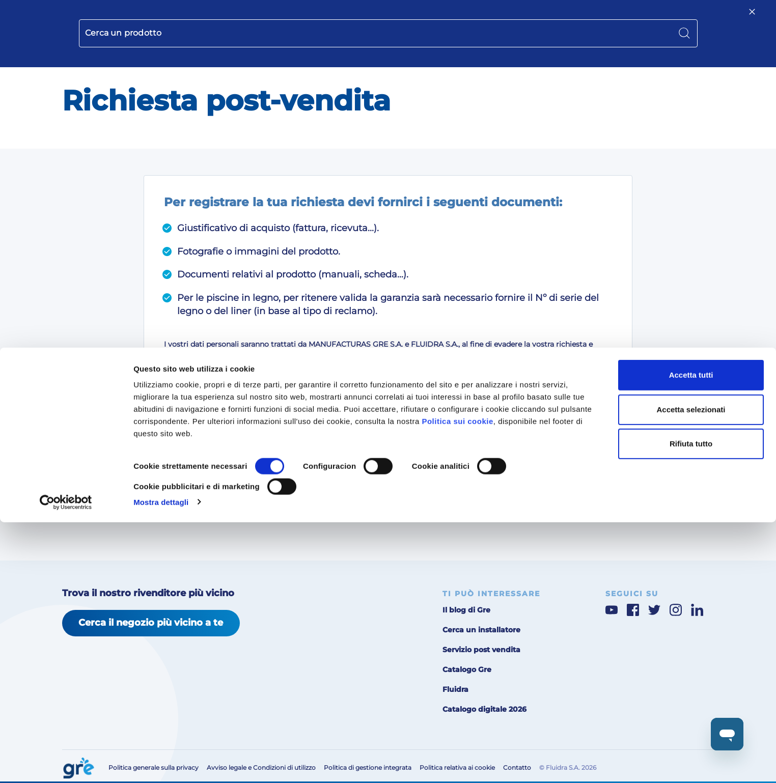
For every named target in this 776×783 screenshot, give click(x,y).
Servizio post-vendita (520, 17)
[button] (680, 18)
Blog (474, 17)
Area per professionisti (593, 17)
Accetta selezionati (690, 670)
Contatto (647, 17)
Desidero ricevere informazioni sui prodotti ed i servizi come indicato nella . (393, 427)
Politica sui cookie (457, 682)
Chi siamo (445, 17)
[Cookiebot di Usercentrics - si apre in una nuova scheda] (65, 763)
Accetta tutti (691, 636)
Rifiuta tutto (691, 705)
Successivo (556, 493)
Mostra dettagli (160, 763)
